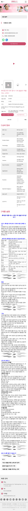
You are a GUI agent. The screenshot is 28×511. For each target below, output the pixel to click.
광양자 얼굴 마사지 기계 (8, 466)
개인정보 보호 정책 (6, 504)
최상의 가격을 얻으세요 (8, 114)
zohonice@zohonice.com (11, 33)
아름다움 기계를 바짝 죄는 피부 (10, 469)
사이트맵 (14, 504)
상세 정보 (9, 119)
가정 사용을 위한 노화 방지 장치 (10, 462)
